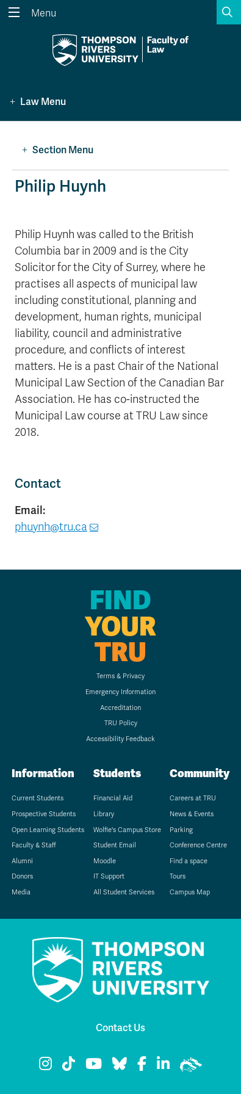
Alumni (22, 861)
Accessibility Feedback (120, 739)
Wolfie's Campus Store (127, 830)
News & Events (192, 814)
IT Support (108, 876)
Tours (177, 876)
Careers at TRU (193, 798)
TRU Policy (120, 723)
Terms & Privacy (120, 676)
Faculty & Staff (34, 845)
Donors (22, 876)
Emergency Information (120, 692)
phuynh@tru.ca (51, 527)
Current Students (37, 798)
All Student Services (123, 892)
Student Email (114, 845)
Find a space (188, 861)
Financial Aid (112, 798)
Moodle (104, 861)
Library (103, 814)
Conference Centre (198, 845)
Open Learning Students (48, 830)
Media (21, 892)
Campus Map (190, 892)
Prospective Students (44, 814)
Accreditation (120, 708)
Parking (181, 830)
